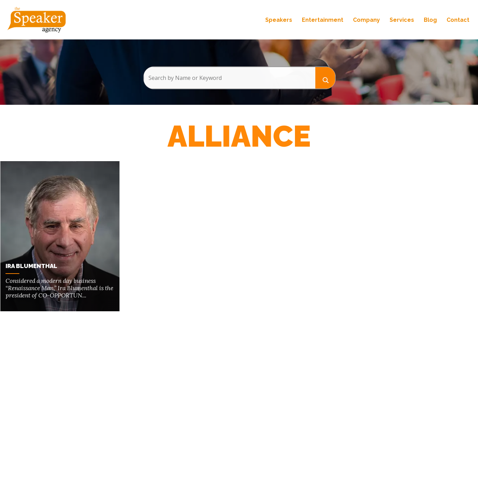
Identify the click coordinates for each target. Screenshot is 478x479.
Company (366, 20)
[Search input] (229, 78)
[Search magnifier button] (325, 78)
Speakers (278, 20)
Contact (458, 20)
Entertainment (322, 20)
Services (402, 20)
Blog (430, 20)
